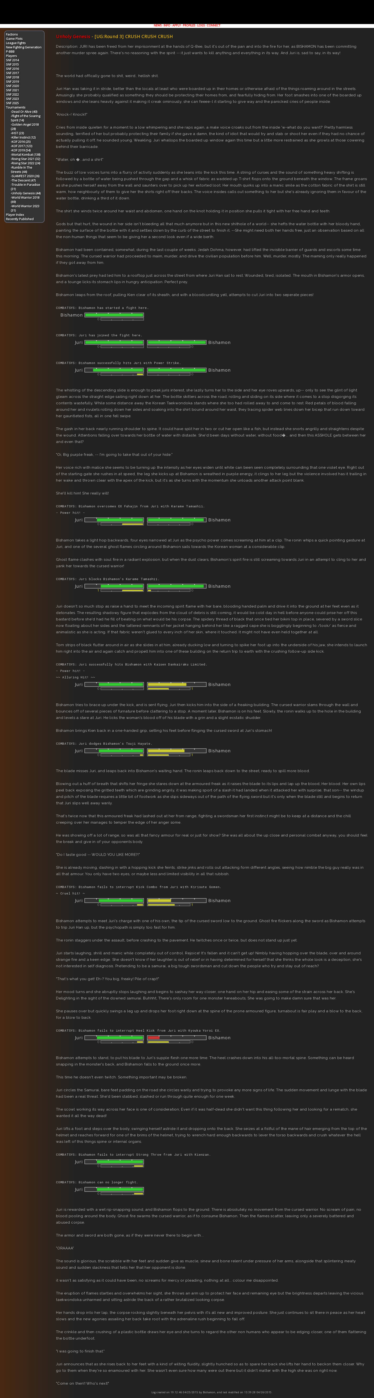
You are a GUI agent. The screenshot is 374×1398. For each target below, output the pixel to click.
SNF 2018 (12, 77)
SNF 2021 (12, 90)
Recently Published (20, 219)
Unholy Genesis (73, 36)
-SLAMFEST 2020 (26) (25, 176)
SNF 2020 (12, 86)
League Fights (16, 43)
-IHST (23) (17, 133)
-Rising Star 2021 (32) (25, 159)
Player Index (15, 215)
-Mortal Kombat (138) (25, 154)
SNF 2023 (12, 99)
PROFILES (189, 25)
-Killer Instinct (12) (23, 137)
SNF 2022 (12, 94)
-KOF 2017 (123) (21, 146)
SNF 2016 (12, 69)
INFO (167, 25)
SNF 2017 (12, 73)
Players (11, 56)
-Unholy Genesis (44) (26, 193)
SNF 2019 (12, 81)
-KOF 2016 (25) (21, 142)
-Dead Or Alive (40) (24, 111)
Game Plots (14, 38)
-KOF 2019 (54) (21, 150)
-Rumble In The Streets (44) (21, 169)
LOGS (201, 25)
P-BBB (10, 51)
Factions (12, 34)
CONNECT (213, 25)
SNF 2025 (12, 103)
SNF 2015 (12, 64)
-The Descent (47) (23, 180)
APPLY (176, 25)
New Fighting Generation (24, 47)
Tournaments (16, 107)
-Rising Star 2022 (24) (25, 163)
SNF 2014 (12, 60)
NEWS (157, 25)
